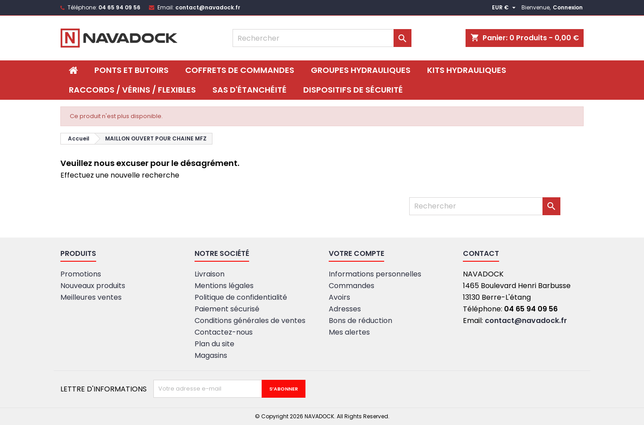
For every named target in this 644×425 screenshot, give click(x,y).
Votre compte (356, 253)
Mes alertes (349, 332)
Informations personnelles (375, 274)
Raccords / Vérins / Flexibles (132, 89)
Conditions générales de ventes (250, 320)
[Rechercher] (322, 38)
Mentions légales (224, 285)
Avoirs (339, 297)
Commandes (351, 285)
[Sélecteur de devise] (505, 7)
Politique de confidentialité (241, 297)
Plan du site (214, 344)
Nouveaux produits (92, 285)
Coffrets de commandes (239, 70)
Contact (481, 253)
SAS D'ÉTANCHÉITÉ (249, 89)
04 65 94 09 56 (119, 7)
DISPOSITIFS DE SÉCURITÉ (353, 89)
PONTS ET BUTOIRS (131, 70)
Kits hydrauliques (466, 70)
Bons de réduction (360, 320)
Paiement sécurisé (227, 309)
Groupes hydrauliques (361, 70)
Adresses (345, 309)
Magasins (211, 355)
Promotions (80, 274)
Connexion (568, 7)
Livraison (210, 274)
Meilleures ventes (91, 297)
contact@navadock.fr (207, 7)
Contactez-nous (224, 332)
